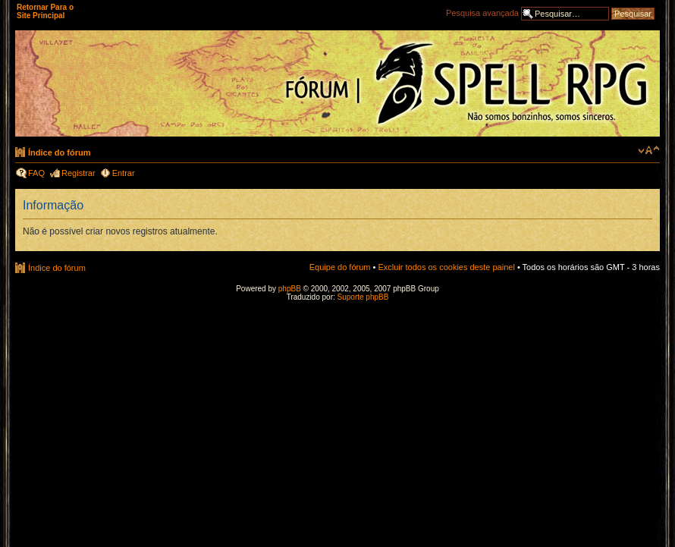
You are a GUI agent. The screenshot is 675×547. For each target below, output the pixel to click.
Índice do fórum (59, 152)
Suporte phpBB (363, 297)
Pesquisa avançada (482, 12)
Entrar (123, 173)
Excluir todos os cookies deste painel (446, 267)
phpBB (289, 289)
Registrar (78, 173)
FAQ (36, 173)
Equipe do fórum (340, 267)
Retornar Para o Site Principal (45, 11)
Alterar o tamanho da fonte (649, 150)
